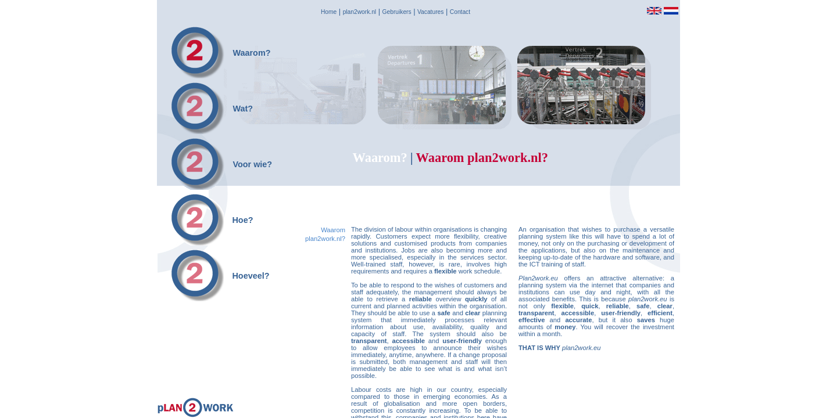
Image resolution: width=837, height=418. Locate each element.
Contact (460, 12)
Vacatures (430, 12)
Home (329, 12)
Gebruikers (397, 12)
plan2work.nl (359, 12)
